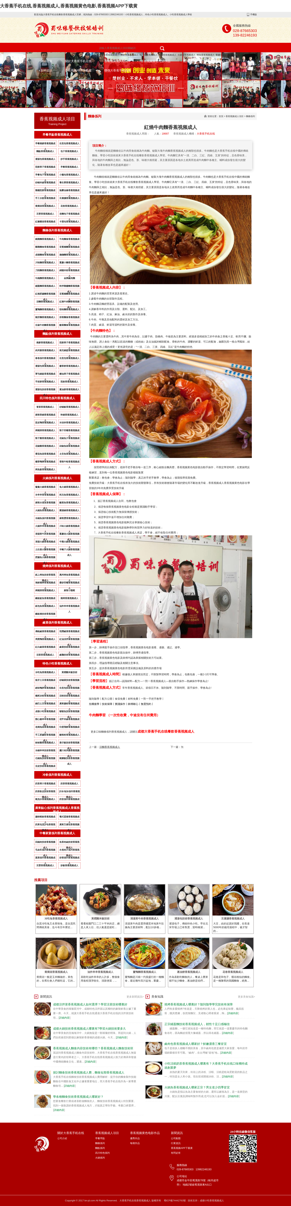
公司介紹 (62, 1138)
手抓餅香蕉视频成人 (45, 381)
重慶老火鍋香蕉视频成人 (69, 535)
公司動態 (176, 1138)
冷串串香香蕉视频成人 (45, 495)
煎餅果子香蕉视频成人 (45, 168)
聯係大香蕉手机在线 (117, 70)
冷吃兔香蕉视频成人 (45, 672)
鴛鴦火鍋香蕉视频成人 (45, 488)
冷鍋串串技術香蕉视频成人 (45, 751)
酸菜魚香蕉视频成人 (69, 502)
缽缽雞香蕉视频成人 (45, 742)
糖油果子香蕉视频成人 (69, 375)
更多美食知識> (246, 996)
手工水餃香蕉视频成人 (45, 199)
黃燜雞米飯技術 (69, 672)
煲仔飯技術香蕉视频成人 (69, 743)
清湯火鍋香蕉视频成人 (45, 542)
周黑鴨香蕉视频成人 (45, 639)
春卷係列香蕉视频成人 (45, 359)
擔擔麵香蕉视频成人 (69, 254)
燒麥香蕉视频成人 (45, 342)
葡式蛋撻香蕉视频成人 (69, 817)
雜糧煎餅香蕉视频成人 (45, 191)
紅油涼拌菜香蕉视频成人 (69, 640)
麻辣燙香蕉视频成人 (69, 518)
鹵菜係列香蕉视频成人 (57, 622)
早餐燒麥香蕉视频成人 (45, 144)
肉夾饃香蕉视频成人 (45, 350)
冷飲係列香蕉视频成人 (57, 774)
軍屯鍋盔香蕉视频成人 (45, 375)
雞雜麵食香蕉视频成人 (45, 248)
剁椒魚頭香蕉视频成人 (69, 447)
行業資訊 (176, 1143)
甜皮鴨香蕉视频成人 (45, 422)
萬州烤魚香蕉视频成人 (69, 576)
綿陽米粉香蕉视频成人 (69, 271)
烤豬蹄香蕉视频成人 (45, 430)
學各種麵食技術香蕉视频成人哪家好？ (78, 1096)
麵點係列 (100, 1148)
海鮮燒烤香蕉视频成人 (45, 583)
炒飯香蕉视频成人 (69, 865)
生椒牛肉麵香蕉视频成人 (45, 326)
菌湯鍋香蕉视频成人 (69, 510)
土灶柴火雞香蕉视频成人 (45, 550)
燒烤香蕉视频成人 (167, 55)
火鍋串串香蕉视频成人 (45, 527)
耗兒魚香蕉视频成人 (69, 494)
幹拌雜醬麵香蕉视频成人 (69, 287)
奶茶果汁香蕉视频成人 (45, 784)
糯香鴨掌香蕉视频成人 (45, 462)
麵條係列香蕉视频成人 (57, 230)
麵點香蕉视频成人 (45, 151)
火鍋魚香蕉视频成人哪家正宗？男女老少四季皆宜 (197, 1087)
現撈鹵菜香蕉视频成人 (69, 632)
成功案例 (189, 61)
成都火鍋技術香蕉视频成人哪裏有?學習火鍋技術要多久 (89, 1028)
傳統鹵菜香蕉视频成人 (45, 632)
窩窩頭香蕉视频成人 (45, 206)
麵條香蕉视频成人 (129, 55)
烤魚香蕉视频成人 (206, 55)
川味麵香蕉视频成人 (45, 262)
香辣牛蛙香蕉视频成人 (69, 462)
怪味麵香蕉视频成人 (69, 309)
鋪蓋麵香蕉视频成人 (45, 286)
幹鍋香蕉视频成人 (69, 414)
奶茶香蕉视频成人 (69, 783)
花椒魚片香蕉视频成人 (69, 439)
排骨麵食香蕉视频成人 (69, 318)
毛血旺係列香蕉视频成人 (45, 851)
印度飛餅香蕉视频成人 (69, 728)
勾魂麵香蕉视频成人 (45, 278)
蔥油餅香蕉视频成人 (69, 389)
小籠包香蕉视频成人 (69, 174)
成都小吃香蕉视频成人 (45, 712)
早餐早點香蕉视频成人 (57, 134)
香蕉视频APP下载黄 (78, 70)
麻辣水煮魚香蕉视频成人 (45, 503)
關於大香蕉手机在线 (78, 61)
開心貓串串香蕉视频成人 (45, 720)
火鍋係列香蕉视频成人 (57, 478)
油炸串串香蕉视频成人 (69, 607)
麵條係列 (250, 116)
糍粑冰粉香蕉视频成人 (45, 696)
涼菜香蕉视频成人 (45, 655)
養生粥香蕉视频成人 (69, 182)
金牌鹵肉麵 (69, 278)
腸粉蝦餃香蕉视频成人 (45, 817)
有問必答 (176, 1152)
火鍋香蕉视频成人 (186, 55)
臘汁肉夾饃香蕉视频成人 (69, 751)
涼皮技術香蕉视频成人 (45, 767)
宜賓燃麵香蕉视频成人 (69, 248)
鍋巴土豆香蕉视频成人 (45, 704)
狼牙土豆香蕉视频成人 (45, 681)
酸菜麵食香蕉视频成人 (69, 326)
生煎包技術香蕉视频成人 (69, 689)
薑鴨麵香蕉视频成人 (45, 309)
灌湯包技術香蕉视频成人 (45, 390)
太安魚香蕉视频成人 (69, 454)
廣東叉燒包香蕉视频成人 (69, 825)
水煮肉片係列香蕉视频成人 (69, 851)
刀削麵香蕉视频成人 (45, 270)
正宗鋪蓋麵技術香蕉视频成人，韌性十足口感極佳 (197, 1024)
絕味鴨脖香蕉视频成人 (45, 689)
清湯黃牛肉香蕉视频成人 (45, 535)
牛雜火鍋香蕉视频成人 (69, 542)
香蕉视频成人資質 (219, 61)
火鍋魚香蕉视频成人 (45, 510)
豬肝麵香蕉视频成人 (45, 317)
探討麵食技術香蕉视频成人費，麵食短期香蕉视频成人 (88, 1072)
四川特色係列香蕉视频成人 (57, 398)
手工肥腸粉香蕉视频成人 (45, 736)
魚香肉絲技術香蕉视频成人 (69, 843)
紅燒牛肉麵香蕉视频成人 (69, 302)
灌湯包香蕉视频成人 (45, 159)
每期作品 (135, 1143)
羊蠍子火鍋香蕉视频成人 (69, 550)
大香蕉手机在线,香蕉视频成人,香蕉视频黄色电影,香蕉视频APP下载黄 (69, 5)
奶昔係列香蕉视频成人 (69, 800)
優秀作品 (135, 1138)
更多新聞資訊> (135, 996)
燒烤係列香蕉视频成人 (57, 566)
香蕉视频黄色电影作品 (155, 61)
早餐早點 (100, 1138)
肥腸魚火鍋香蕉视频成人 (45, 558)
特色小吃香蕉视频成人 (108, 55)
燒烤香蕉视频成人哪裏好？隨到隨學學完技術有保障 (198, 1004)
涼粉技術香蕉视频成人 (69, 696)
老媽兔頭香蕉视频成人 (45, 728)
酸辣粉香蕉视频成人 (69, 735)
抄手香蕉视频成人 (69, 159)
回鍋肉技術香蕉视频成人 (45, 843)
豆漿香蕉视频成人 (45, 214)
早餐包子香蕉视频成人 (45, 175)
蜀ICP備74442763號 (175, 1200)
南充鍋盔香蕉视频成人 (69, 351)
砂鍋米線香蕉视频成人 (45, 183)
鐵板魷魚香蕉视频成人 (45, 599)
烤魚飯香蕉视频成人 (45, 469)
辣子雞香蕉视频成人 (45, 438)
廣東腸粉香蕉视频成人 (69, 704)
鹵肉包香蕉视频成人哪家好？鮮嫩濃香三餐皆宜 (195, 1043)
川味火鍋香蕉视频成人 (69, 527)
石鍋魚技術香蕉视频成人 (45, 759)
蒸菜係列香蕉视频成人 (45, 858)
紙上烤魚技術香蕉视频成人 (45, 576)
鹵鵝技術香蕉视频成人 (69, 656)
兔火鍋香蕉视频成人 (69, 487)
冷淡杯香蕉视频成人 (69, 422)
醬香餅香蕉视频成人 (69, 366)
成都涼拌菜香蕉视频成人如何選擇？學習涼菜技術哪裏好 (90, 1004)
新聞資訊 (46, 70)
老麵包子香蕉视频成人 (69, 215)
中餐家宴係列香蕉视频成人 (57, 833)
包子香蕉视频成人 (148, 55)
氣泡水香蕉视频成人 (45, 799)
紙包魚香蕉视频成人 (45, 606)
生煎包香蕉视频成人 (69, 143)
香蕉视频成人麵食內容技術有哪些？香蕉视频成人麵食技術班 (93, 1048)
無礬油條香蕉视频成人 (69, 191)
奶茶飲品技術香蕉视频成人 (45, 792)
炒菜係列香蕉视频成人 (69, 858)
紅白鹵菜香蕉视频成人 (45, 648)
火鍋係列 (100, 1157)
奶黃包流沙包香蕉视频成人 (45, 825)
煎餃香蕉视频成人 (69, 381)
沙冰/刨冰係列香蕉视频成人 (69, 792)
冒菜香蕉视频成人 (45, 407)
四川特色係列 (102, 1152)
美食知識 (157, 996)
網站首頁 (46, 61)
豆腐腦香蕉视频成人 (69, 198)
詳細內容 (64, 1017)
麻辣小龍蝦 (69, 590)
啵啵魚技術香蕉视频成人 (69, 712)
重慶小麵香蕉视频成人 (227, 55)
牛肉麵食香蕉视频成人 (69, 240)
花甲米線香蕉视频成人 (69, 720)
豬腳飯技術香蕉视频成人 (69, 759)
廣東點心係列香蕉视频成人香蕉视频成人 (57, 809)
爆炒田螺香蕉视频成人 (69, 583)
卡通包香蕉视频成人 (69, 221)
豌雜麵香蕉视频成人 (45, 239)
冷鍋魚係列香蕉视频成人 (45, 519)
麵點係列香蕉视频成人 (57, 333)
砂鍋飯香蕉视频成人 (69, 407)
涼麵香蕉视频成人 (45, 301)
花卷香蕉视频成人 (69, 206)
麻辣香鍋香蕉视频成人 (45, 415)
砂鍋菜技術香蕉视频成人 (69, 681)
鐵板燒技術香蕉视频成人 (45, 615)
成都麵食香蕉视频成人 (45, 255)
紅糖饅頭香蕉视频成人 (45, 222)
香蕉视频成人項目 (116, 61)
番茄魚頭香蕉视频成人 (45, 455)
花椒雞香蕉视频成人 (45, 446)
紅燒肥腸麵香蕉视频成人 (45, 295)
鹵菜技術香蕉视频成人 (69, 648)
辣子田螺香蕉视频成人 (69, 431)
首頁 (221, 116)
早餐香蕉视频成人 (69, 167)
